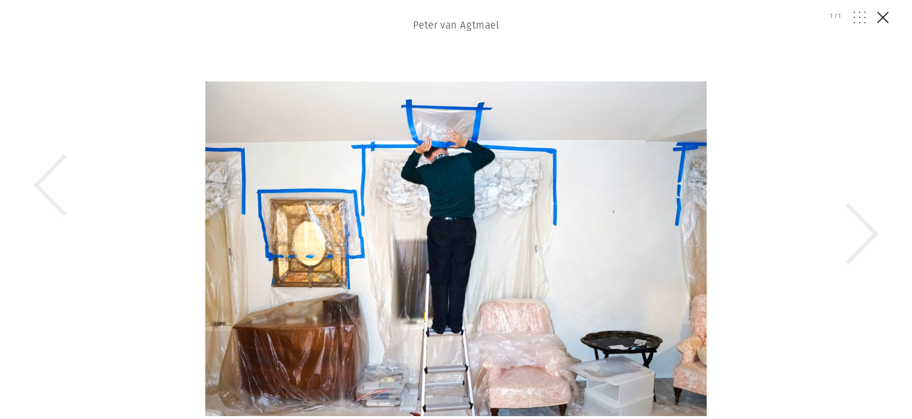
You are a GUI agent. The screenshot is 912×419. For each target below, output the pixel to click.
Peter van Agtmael (456, 25)
